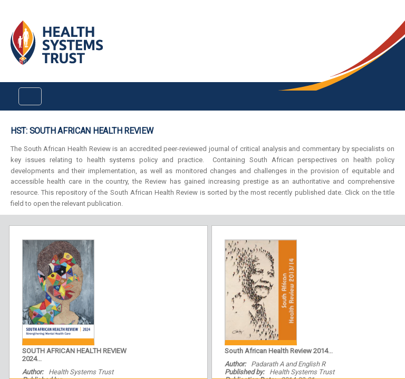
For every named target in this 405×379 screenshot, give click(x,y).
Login (8, 17)
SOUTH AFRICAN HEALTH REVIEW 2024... (74, 355)
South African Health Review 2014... (279, 351)
